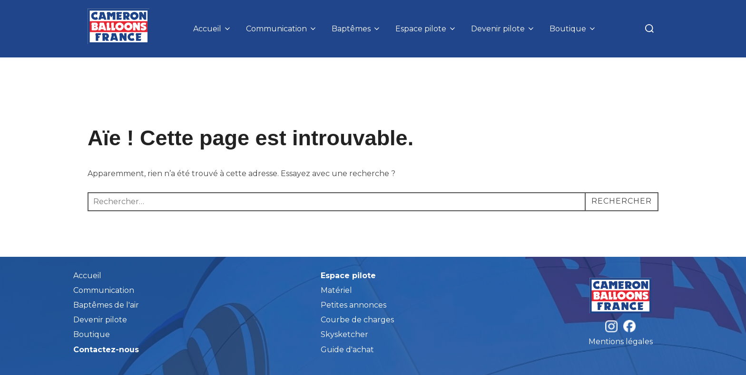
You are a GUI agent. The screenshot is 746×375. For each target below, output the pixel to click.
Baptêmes (356, 28)
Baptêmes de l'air (106, 304)
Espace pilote (426, 28)
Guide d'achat (347, 349)
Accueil (212, 28)
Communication (281, 28)
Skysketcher (344, 334)
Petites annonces (353, 304)
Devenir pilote (503, 28)
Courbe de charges (357, 319)
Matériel (336, 290)
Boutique (573, 28)
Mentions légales (621, 341)
